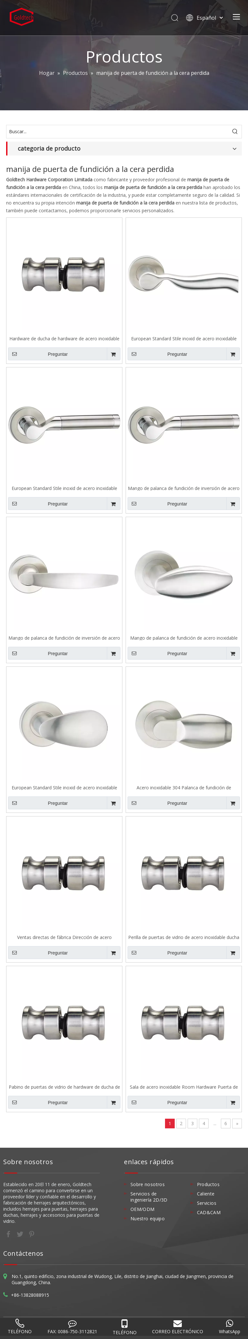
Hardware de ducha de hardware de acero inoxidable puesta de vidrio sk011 (64, 338)
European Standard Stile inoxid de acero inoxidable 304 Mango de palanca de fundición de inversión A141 (184, 338)
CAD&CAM (209, 1212)
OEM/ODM (142, 1209)
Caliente (206, 1194)
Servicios (206, 1203)
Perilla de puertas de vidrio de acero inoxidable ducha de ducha (183, 937)
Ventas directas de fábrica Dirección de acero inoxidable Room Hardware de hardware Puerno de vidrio (64, 937)
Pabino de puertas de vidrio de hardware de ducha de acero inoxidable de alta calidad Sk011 (64, 1086)
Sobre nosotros (147, 1184)
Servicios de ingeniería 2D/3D (149, 1197)
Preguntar (38, 353)
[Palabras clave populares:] (235, 131)
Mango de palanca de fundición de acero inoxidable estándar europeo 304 (184, 637)
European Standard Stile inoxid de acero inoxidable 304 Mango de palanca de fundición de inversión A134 (64, 787)
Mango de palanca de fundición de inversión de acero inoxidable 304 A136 (64, 637)
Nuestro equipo (147, 1218)
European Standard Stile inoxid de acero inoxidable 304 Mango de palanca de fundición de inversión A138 (64, 488)
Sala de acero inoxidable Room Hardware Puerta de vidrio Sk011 (184, 1086)
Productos (208, 1184)
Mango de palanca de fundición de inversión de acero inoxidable (184, 488)
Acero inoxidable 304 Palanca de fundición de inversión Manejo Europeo (184, 787)
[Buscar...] (117, 131)
